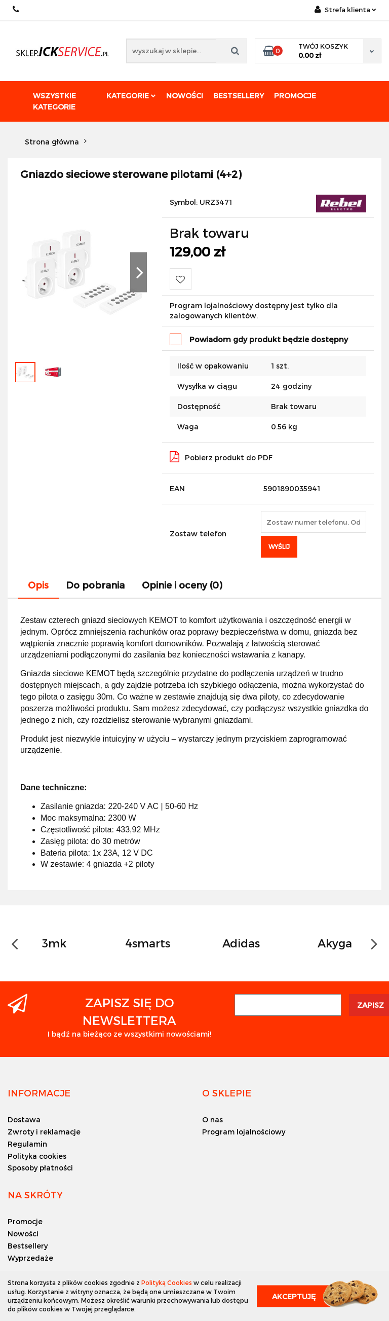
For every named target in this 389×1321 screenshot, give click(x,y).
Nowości (184, 95)
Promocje (295, 95)
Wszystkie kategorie (54, 101)
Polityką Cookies (166, 1282)
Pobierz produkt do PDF (221, 456)
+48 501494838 (16, 9)
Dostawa (24, 1119)
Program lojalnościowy (243, 1131)
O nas (212, 1119)
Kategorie (131, 95)
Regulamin (27, 1144)
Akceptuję (294, 1296)
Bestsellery (238, 95)
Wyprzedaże (30, 1258)
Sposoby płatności (40, 1167)
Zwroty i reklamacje (44, 1131)
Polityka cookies (37, 1156)
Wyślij (279, 546)
